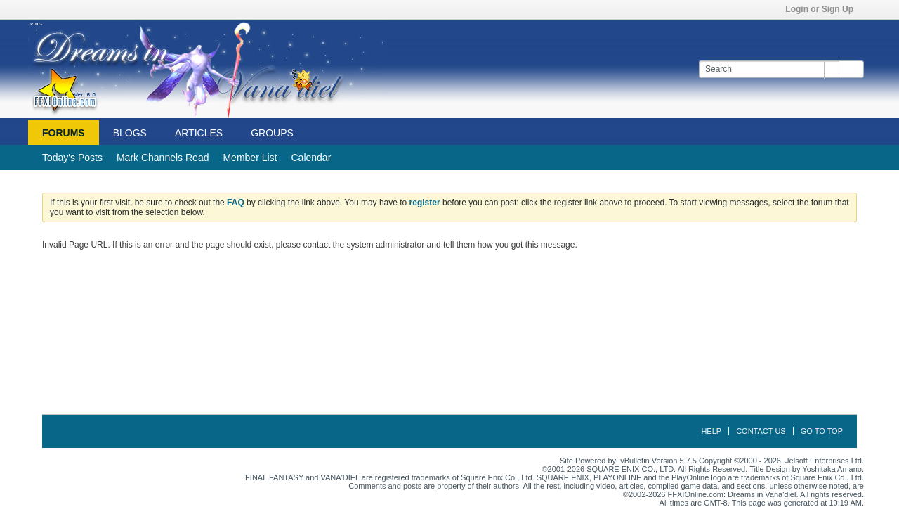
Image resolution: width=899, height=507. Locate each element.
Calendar (311, 157)
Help (711, 431)
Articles (199, 133)
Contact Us (761, 431)
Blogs (130, 133)
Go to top (822, 431)
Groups (272, 133)
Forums (63, 133)
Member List (250, 157)
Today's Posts (72, 157)
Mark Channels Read (163, 157)
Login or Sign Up (823, 9)
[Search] (769, 69)
